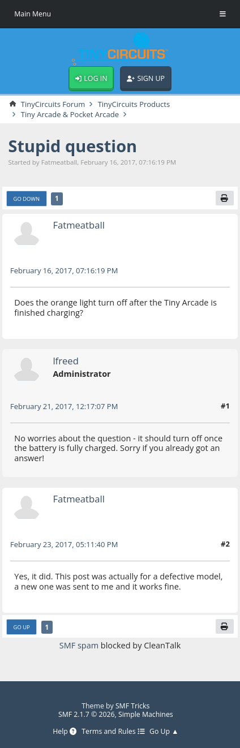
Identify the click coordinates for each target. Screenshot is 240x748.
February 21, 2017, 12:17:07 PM (64, 406)
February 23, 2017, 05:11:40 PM (64, 544)
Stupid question (72, 146)
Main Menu (32, 14)
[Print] (225, 198)
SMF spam (78, 645)
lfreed (65, 360)
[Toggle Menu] (223, 14)
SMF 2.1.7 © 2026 (86, 714)
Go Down (27, 199)
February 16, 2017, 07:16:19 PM (64, 270)
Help (64, 732)
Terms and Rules (113, 732)
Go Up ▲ (163, 732)
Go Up (22, 627)
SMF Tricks (132, 706)
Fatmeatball (78, 224)
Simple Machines (145, 714)
